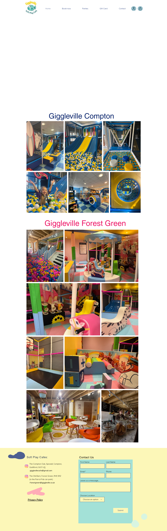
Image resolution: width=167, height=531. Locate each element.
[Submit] (120, 510)
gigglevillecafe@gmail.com (41, 471)
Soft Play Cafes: (37, 457)
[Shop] (140, 8)
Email (82, 471)
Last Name (110, 462)
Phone (108, 471)
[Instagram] (26, 466)
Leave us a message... (89, 480)
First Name (84, 462)
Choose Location (87, 495)
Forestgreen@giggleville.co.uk (42, 483)
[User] (133, 8)
